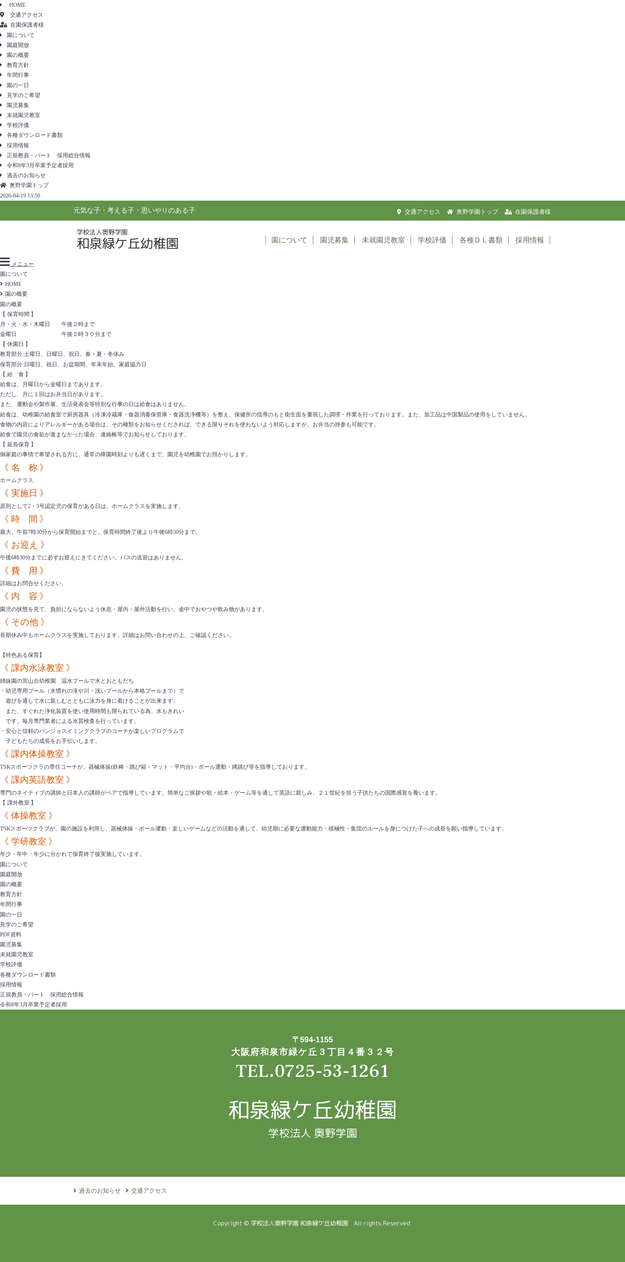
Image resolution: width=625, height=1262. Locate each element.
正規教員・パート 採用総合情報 (45, 155)
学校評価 (14, 125)
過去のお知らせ (23, 175)
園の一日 (14, 85)
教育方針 (14, 65)
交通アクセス (21, 15)
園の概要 (14, 55)
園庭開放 (14, 45)
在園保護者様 (22, 25)
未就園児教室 (20, 115)
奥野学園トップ (24, 185)
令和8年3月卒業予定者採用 (37, 165)
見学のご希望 (20, 95)
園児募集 (14, 105)
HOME (13, 5)
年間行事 (14, 75)
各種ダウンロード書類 (31, 135)
